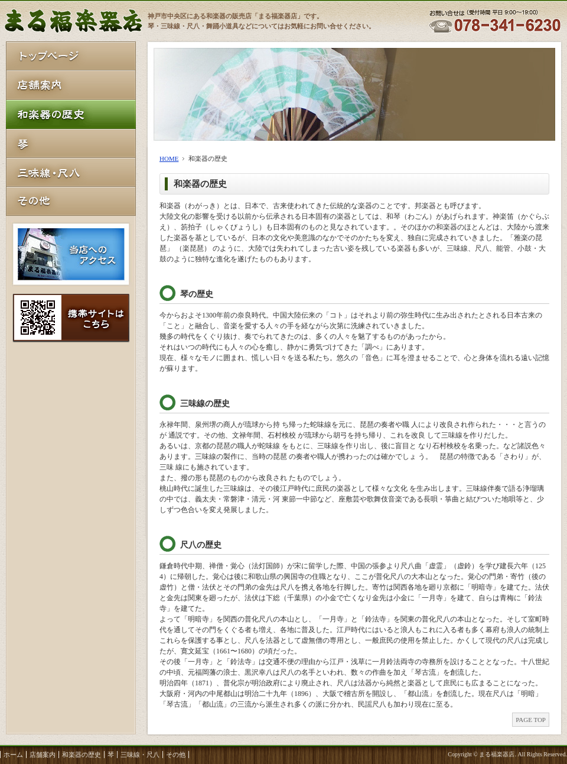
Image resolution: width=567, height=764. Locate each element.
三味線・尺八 (139, 754)
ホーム (13, 754)
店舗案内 (43, 754)
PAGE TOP (531, 719)
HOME (168, 158)
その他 (175, 754)
